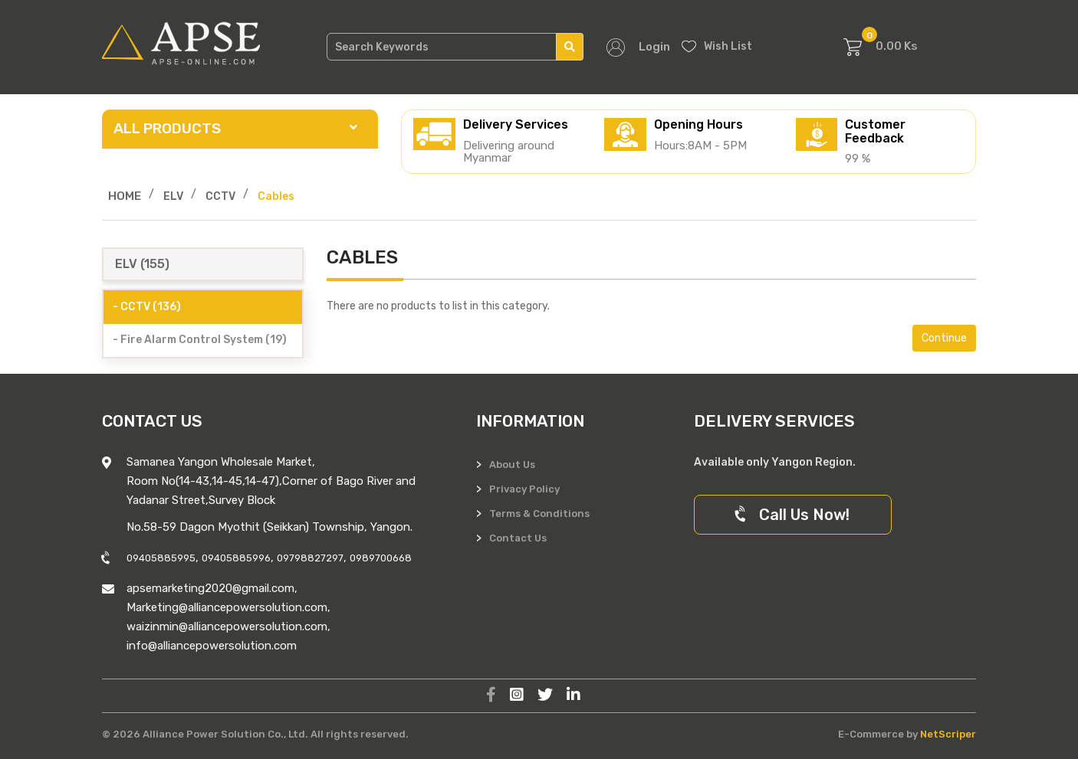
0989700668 (381, 558)
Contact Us (518, 538)
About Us (512, 464)
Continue (944, 338)
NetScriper (948, 734)
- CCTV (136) (147, 306)
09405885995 (161, 558)
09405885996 (236, 558)
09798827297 (310, 558)
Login (654, 47)
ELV (173, 196)
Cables (276, 196)
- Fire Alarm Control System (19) (200, 339)
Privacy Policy (524, 489)
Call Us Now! (793, 514)
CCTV (220, 196)
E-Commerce (871, 734)
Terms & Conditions (539, 513)
